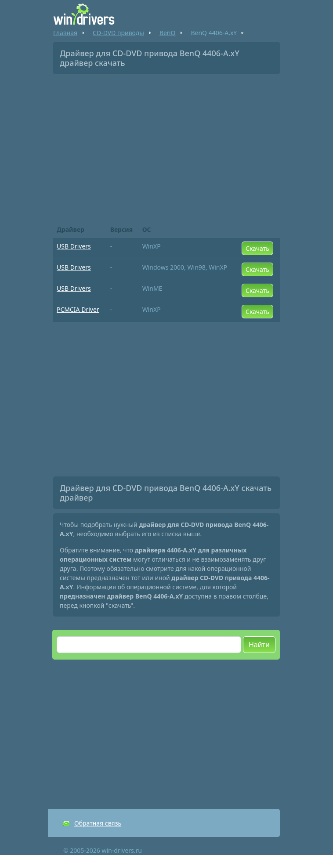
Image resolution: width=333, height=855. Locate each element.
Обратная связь (97, 823)
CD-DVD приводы (118, 33)
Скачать (257, 248)
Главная (65, 33)
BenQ (167, 33)
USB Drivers (74, 246)
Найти (259, 644)
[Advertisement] (166, 146)
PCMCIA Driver (78, 309)
